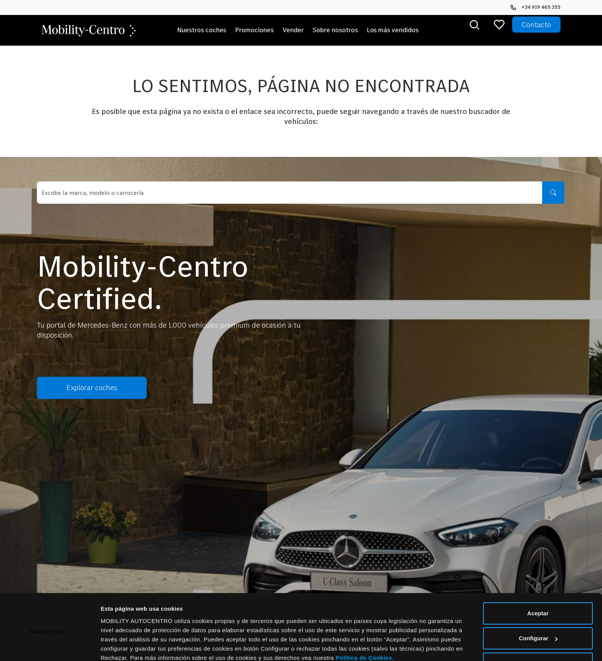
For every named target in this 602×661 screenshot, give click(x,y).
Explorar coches (83, 388)
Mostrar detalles (123, 646)
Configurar (538, 605)
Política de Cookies (364, 624)
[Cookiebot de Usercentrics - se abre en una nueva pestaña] (49, 646)
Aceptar (538, 580)
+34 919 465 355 (535, 6)
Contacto (536, 25)
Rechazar (538, 630)
